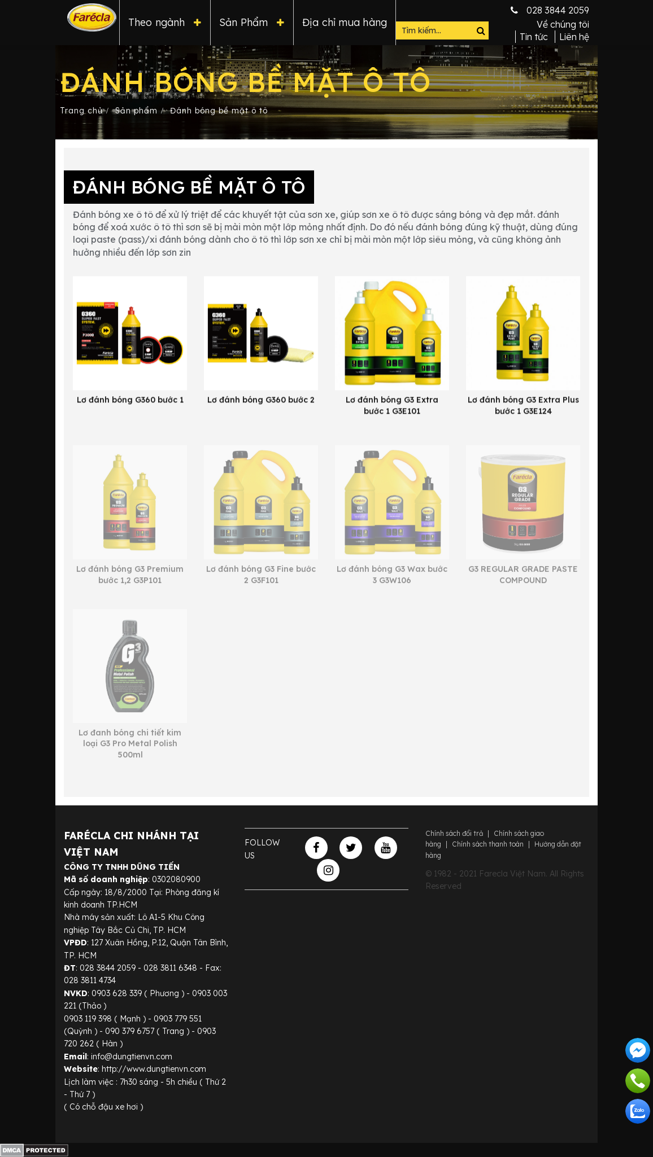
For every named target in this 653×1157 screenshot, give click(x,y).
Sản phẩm (136, 111)
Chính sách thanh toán (488, 844)
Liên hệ (574, 36)
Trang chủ (81, 111)
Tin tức (534, 36)
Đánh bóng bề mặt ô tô (219, 111)
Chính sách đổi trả (454, 833)
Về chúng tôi (563, 24)
